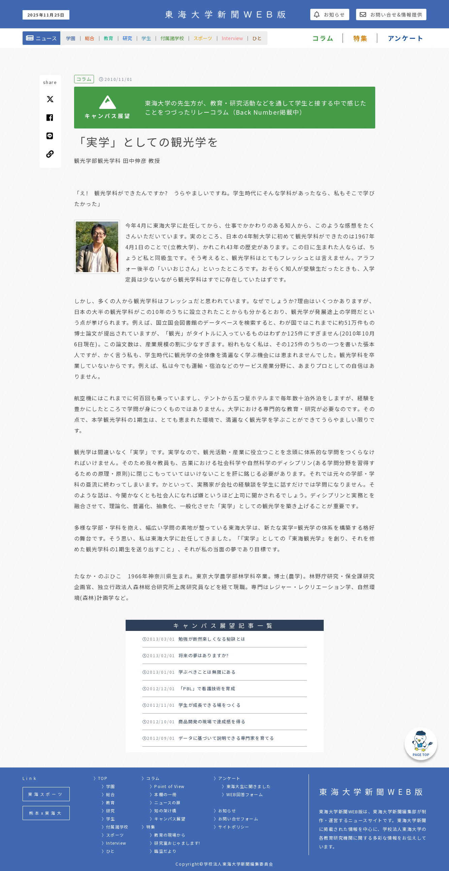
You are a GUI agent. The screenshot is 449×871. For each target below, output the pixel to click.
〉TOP (100, 778)
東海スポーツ (46, 794)
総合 (89, 38)
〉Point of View (167, 786)
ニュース (41, 38)
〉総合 (108, 794)
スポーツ (202, 38)
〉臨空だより (163, 851)
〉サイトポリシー (232, 827)
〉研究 (108, 810)
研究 (127, 38)
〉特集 (148, 827)
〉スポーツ (113, 835)
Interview (232, 38)
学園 (70, 38)
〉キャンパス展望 (168, 818)
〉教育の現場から (168, 835)
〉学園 (108, 786)
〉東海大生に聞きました (246, 786)
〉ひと (108, 851)
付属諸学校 (172, 38)
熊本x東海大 (46, 813)
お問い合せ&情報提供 (391, 14)
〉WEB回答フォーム (242, 794)
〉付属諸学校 (115, 827)
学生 (146, 38)
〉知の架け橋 (163, 810)
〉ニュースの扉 (165, 802)
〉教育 (108, 802)
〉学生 (108, 818)
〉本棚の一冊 (163, 794)
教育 (108, 38)
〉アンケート (227, 778)
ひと (257, 38)
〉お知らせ (225, 810)
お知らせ (329, 14)
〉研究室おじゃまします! (175, 843)
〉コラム (151, 778)
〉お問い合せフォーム (236, 818)
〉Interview (114, 843)
